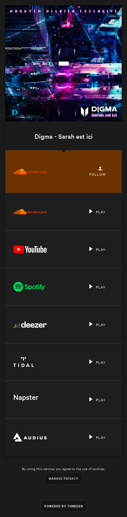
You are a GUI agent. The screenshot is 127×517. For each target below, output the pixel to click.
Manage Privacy (63, 478)
